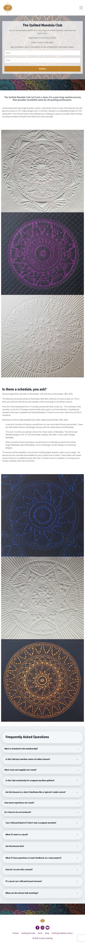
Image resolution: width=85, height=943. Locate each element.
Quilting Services (28, 933)
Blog (47, 933)
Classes (15, 933)
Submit (42, 68)
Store (40, 933)
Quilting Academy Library (62, 933)
